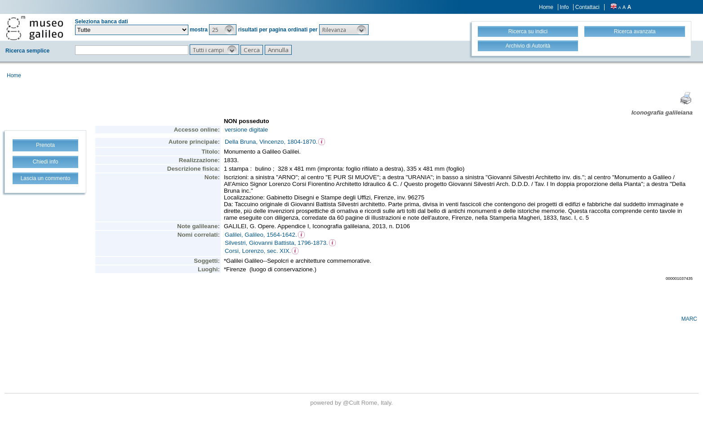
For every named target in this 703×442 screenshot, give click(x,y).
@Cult (352, 402)
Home (546, 7)
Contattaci (587, 7)
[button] (222, 29)
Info (564, 7)
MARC (689, 319)
